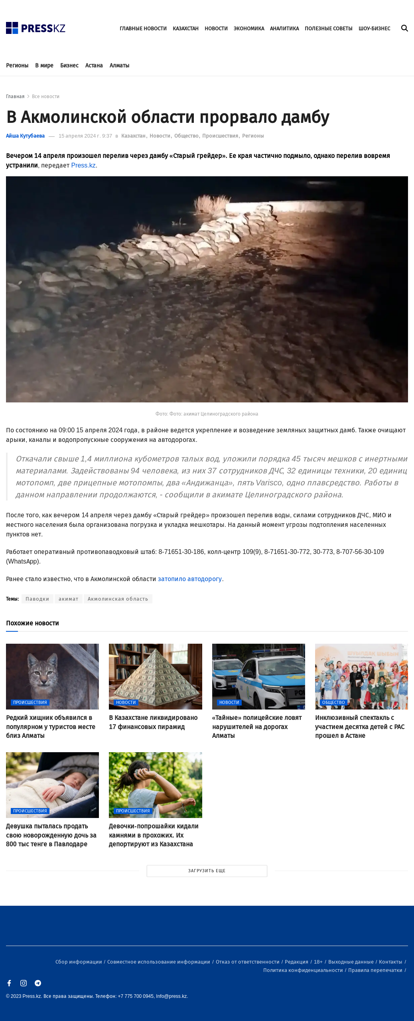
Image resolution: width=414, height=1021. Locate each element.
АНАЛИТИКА (284, 29)
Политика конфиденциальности (303, 970)
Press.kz (83, 165)
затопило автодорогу (190, 579)
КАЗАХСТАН (186, 29)
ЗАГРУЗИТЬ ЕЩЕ (207, 870)
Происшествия (220, 136)
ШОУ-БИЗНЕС (374, 29)
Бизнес (69, 65)
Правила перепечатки (376, 970)
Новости (161, 136)
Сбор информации (79, 962)
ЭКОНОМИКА (249, 29)
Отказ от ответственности (248, 962)
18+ (319, 962)
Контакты (391, 962)
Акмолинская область (118, 599)
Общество (187, 136)
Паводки (37, 599)
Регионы (17, 65)
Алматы (119, 65)
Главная (15, 96)
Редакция (297, 962)
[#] (36, 26)
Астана (94, 65)
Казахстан (134, 136)
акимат (69, 599)
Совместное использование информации (159, 962)
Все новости (45, 96)
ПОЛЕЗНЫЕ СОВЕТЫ (329, 29)
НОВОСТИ (216, 29)
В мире (44, 65)
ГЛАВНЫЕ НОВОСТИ (143, 29)
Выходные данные (351, 962)
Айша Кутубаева (25, 136)
